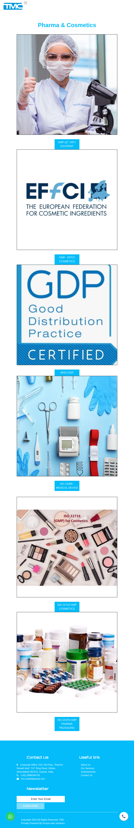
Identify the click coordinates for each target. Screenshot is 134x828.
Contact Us (86, 775)
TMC (62, 820)
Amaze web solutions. (54, 823)
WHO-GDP (67, 372)
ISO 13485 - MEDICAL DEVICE (67, 485)
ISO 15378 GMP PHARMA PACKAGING (67, 724)
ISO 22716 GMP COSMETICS (67, 606)
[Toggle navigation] (25, 3)
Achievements (88, 772)
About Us (86, 765)
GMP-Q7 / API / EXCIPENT (67, 144)
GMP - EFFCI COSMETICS (67, 259)
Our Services (87, 768)
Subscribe (30, 806)
